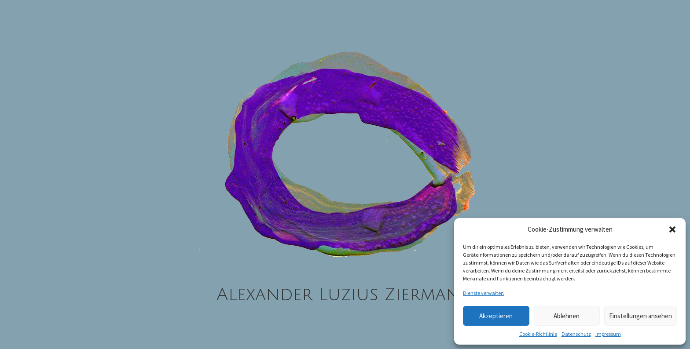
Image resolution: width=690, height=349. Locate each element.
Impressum (608, 334)
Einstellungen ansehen (640, 316)
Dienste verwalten (483, 293)
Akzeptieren (496, 316)
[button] (672, 229)
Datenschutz (576, 334)
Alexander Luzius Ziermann (345, 294)
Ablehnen (567, 316)
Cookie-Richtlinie (538, 334)
